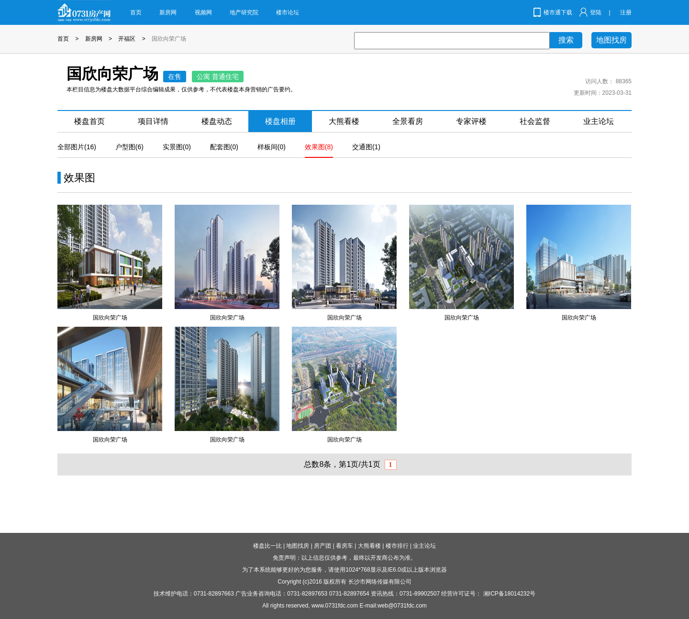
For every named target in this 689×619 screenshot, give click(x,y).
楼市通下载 (558, 12)
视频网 (203, 12)
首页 (136, 12)
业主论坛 (598, 121)
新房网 (168, 12)
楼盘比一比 (267, 545)
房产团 (322, 545)
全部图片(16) (76, 147)
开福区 (126, 38)
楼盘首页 (89, 121)
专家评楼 (471, 121)
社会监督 (535, 121)
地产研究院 (244, 12)
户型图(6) (129, 147)
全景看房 (407, 121)
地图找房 (611, 40)
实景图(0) (177, 147)
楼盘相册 (280, 121)
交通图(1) (366, 147)
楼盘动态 (216, 121)
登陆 (595, 12)
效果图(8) (319, 147)
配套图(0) (224, 147)
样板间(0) (271, 147)
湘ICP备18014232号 (509, 593)
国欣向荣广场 (169, 38)
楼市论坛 (287, 12)
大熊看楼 (344, 121)
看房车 (344, 545)
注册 (626, 12)
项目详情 (153, 121)
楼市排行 (397, 545)
